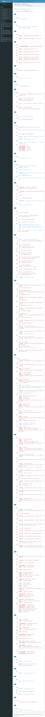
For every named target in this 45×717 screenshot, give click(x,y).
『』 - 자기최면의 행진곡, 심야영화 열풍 (24, 310)
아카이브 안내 (4, 37)
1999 (15, 234)
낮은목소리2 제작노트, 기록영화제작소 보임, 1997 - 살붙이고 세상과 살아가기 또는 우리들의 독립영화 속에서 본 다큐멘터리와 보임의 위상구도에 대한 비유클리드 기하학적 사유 (31, 388)
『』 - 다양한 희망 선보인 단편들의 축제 (24, 262)
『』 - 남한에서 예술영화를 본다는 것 (24, 513)
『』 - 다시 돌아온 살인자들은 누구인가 (24, 216)
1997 (15, 354)
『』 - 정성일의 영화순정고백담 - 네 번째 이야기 (28, 59)
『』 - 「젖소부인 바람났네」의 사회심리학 (25, 483)
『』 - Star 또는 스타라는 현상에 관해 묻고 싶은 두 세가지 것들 (29, 545)
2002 (15, 161)
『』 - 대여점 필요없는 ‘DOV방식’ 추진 (25, 584)
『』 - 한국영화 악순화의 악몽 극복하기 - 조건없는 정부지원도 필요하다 (31, 530)
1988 (15, 697)
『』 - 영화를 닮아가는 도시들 (24, 427)
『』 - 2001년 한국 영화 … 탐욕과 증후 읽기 (27, 187)
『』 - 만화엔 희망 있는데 (23, 379)
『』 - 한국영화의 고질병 (23, 611)
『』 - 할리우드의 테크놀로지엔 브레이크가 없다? (26, 325)
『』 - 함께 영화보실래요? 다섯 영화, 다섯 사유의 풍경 (27, 273)
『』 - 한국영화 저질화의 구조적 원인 (25, 688)
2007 (15, 81)
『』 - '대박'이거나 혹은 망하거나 (23, 212)
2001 (15, 182)
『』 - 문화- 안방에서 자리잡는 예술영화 (25, 572)
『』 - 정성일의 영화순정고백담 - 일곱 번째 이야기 (28, 54)
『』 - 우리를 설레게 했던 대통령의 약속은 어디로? (26, 247)
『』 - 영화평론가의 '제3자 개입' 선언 (25, 498)
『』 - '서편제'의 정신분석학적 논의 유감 (25, 638)
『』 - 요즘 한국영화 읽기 (23, 485)
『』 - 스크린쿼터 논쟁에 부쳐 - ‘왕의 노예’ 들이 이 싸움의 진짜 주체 (28, 108)
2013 (15, 22)
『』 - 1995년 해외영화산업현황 (25, 509)
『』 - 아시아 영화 (24, 147)
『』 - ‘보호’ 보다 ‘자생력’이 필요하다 (25, 576)
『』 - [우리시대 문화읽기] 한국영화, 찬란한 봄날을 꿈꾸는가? (29, 127)
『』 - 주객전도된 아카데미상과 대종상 (25, 591)
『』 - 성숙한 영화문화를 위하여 (24, 374)
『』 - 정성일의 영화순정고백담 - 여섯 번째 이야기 (28, 57)
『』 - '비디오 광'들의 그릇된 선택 (24, 573)
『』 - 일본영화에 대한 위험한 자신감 (24, 294)
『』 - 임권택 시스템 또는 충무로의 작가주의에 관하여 (28, 560)
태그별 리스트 (4, 15)
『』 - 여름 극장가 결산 (22, 631)
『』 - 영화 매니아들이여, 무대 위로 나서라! (25, 287)
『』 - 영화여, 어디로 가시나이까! (23, 78)
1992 (15, 656)
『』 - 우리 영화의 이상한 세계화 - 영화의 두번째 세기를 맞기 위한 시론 (30, 467)
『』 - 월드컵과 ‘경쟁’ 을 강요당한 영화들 (24, 100)
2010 (15, 65)
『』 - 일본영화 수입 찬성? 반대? (24, 596)
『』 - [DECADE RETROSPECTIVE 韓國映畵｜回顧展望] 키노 (28, 215)
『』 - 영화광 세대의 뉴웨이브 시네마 (25, 569)
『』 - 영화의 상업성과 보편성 (24, 398)
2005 (15, 112)
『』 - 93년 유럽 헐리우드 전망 (26, 653)
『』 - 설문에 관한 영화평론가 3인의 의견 (25, 116)
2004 (15, 122)
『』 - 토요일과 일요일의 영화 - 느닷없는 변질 (27, 663)
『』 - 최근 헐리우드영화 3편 (23, 627)
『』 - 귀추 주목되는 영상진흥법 (24, 580)
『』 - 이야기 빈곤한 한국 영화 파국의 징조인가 (25, 119)
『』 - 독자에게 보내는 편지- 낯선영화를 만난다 (26, 691)
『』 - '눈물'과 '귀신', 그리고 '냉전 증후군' (24, 250)
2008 (15, 73)
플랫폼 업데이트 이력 (5, 39)
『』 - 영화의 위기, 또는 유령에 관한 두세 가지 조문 (27, 347)
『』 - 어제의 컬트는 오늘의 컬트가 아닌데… (25, 317)
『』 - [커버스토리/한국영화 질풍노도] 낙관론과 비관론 (27, 239)
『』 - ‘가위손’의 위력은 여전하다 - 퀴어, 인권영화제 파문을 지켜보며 (30, 370)
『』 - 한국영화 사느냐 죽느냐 (23, 351)
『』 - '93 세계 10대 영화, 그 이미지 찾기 (26, 607)
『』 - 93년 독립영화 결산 (23, 619)
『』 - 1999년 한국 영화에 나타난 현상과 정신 (26, 246)
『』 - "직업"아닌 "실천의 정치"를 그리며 (25, 204)
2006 (15, 89)
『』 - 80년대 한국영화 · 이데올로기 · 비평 (26, 694)
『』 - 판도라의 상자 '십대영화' (23, 231)
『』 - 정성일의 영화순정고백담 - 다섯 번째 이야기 (28, 58)
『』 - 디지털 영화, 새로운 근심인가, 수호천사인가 (26, 219)
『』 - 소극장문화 (22, 440)
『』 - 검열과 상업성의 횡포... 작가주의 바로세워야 (27, 641)
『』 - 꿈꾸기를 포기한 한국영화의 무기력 (25, 274)
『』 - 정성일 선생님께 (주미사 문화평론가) (26, 410)
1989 (15, 684)
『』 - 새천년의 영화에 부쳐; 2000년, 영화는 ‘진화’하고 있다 (28, 224)
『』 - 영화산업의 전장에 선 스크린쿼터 (26, 277)
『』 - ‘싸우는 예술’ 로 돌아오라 (23, 359)
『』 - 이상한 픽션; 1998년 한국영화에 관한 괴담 (26, 336)
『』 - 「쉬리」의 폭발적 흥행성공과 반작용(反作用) (27, 266)
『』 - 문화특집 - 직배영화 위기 (24, 583)
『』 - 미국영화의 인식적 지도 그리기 (26, 595)
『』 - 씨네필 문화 (24, 150)
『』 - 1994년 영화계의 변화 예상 (26, 606)
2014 (15, 14)
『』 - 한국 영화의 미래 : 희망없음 (24, 244)
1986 (15, 705)
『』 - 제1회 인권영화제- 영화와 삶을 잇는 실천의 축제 (28, 441)
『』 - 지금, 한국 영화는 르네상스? (24, 393)
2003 (15, 153)
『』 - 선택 (21, 195)
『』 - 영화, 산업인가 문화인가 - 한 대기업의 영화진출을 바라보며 (30, 533)
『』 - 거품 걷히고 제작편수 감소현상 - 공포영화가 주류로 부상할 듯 (30, 350)
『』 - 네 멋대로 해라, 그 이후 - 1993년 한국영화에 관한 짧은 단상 (29, 600)
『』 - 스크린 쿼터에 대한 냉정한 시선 (25, 107)
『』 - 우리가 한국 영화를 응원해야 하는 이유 (25, 271)
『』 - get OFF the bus (22, 313)
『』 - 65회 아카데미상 (25, 645)
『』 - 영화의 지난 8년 (25, 148)
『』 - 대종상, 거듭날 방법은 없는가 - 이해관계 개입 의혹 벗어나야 (30, 536)
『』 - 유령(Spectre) (23, 167)
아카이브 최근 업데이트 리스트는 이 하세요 (25, 5)
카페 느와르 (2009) (5, 30)
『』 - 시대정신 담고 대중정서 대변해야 (26, 333)
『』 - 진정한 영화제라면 (23, 405)
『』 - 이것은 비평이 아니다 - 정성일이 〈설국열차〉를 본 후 (27, 26)
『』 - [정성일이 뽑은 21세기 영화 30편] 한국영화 (30, 46)
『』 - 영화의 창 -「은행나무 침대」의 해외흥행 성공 (28, 428)
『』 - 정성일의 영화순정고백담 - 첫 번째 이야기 (28, 70)
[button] (14, 1)
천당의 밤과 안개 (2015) (6, 32)
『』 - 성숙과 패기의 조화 (23, 397)
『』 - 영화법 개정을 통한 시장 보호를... (25, 424)
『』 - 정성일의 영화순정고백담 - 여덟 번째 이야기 (28, 51)
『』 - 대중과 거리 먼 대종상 (24, 368)
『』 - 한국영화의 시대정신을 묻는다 (25, 602)
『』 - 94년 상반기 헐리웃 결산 (26, 565)
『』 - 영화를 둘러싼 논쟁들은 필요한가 (24, 175)
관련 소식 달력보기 (5, 26)
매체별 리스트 (4, 10)
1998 (15, 280)
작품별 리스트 (4, 12)
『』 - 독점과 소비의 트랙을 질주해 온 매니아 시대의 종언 (27, 269)
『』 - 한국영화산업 (22, 447)
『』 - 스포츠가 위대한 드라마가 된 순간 (25, 99)
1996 (15, 434)
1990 (15, 676)
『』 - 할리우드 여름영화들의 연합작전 (24, 254)
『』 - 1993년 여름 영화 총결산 (26, 634)
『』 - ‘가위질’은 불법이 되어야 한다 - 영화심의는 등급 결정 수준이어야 (30, 487)
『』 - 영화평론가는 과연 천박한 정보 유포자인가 (27, 420)
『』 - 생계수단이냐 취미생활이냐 (24, 372)
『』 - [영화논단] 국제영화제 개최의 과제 (25, 665)
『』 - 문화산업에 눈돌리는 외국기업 (25, 709)
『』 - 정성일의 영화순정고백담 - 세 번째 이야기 (28, 62)
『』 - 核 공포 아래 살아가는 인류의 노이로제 (26, 610)
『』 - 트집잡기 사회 (22, 416)
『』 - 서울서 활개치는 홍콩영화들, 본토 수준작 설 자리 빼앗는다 (29, 646)
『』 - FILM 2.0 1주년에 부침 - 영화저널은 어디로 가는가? (28, 188)
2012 (15, 31)
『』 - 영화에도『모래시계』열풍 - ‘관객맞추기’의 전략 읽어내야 (29, 541)
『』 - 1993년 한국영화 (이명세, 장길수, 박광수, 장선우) (29, 642)
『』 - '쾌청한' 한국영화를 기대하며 (25, 463)
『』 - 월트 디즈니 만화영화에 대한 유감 (24, 528)
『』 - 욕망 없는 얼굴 (22, 18)
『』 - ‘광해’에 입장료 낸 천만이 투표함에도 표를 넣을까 (29, 35)
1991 (15, 668)
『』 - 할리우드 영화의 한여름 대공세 (25, 661)
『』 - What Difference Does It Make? (24, 290)
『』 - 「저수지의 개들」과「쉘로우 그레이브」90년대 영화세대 (28, 478)
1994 (15, 551)
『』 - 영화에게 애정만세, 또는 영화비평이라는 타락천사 (27, 525)
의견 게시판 (4, 41)
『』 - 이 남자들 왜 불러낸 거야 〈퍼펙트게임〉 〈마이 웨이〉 (30, 38)
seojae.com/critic (16, 715)
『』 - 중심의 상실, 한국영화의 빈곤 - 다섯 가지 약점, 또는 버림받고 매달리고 (30, 230)
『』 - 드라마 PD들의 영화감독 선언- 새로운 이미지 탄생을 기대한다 (30, 448)
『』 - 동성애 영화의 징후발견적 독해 (26, 599)
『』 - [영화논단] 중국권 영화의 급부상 (24, 635)
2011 (15, 41)
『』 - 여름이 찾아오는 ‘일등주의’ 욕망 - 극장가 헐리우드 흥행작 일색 (30, 390)
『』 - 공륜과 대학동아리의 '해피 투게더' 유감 (25, 305)
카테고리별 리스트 (5, 17)
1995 (15, 504)
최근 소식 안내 (4, 24)
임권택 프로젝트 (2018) (5, 33)
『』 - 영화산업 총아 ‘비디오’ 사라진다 (25, 587)
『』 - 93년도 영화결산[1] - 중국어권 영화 (27, 623)
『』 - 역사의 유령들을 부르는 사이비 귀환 (26, 139)
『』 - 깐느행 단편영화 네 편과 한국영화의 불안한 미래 (26, 258)
